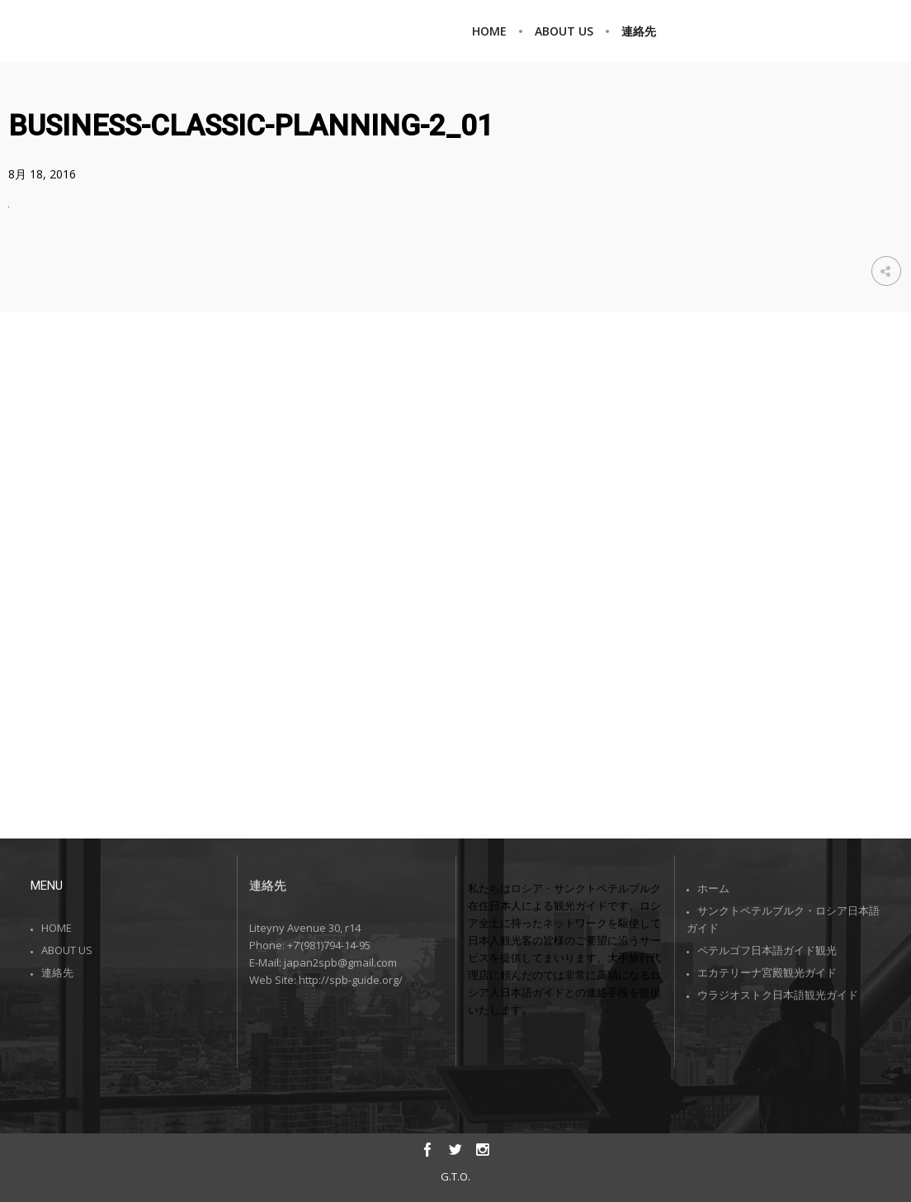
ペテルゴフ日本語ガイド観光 (767, 950)
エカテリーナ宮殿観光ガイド (767, 972)
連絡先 (57, 972)
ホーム (713, 888)
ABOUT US (66, 950)
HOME (56, 927)
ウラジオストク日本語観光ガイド (777, 994)
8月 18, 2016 (42, 174)
